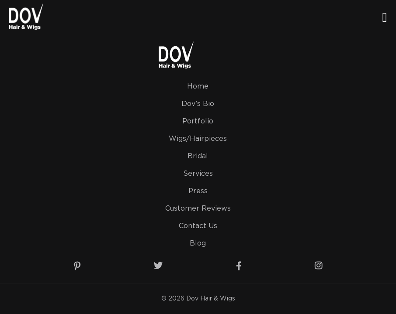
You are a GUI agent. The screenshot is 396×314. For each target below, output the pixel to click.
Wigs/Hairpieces (198, 139)
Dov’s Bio (197, 104)
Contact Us (198, 226)
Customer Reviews (198, 208)
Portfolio (197, 121)
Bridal (198, 156)
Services (198, 174)
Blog (198, 243)
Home (197, 86)
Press (198, 191)
